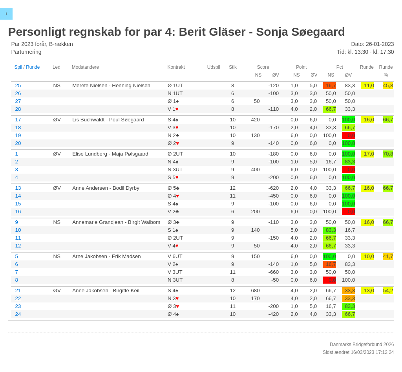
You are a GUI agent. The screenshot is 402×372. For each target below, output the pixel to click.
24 (18, 314)
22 (18, 298)
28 (18, 109)
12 (18, 246)
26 (18, 93)
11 (18, 238)
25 (18, 85)
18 (18, 127)
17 (18, 120)
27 (18, 101)
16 (18, 211)
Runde (33, 67)
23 (18, 306)
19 (18, 135)
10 (18, 230)
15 (18, 204)
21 (18, 290)
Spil (18, 67)
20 (18, 143)
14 (18, 196)
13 (18, 188)
